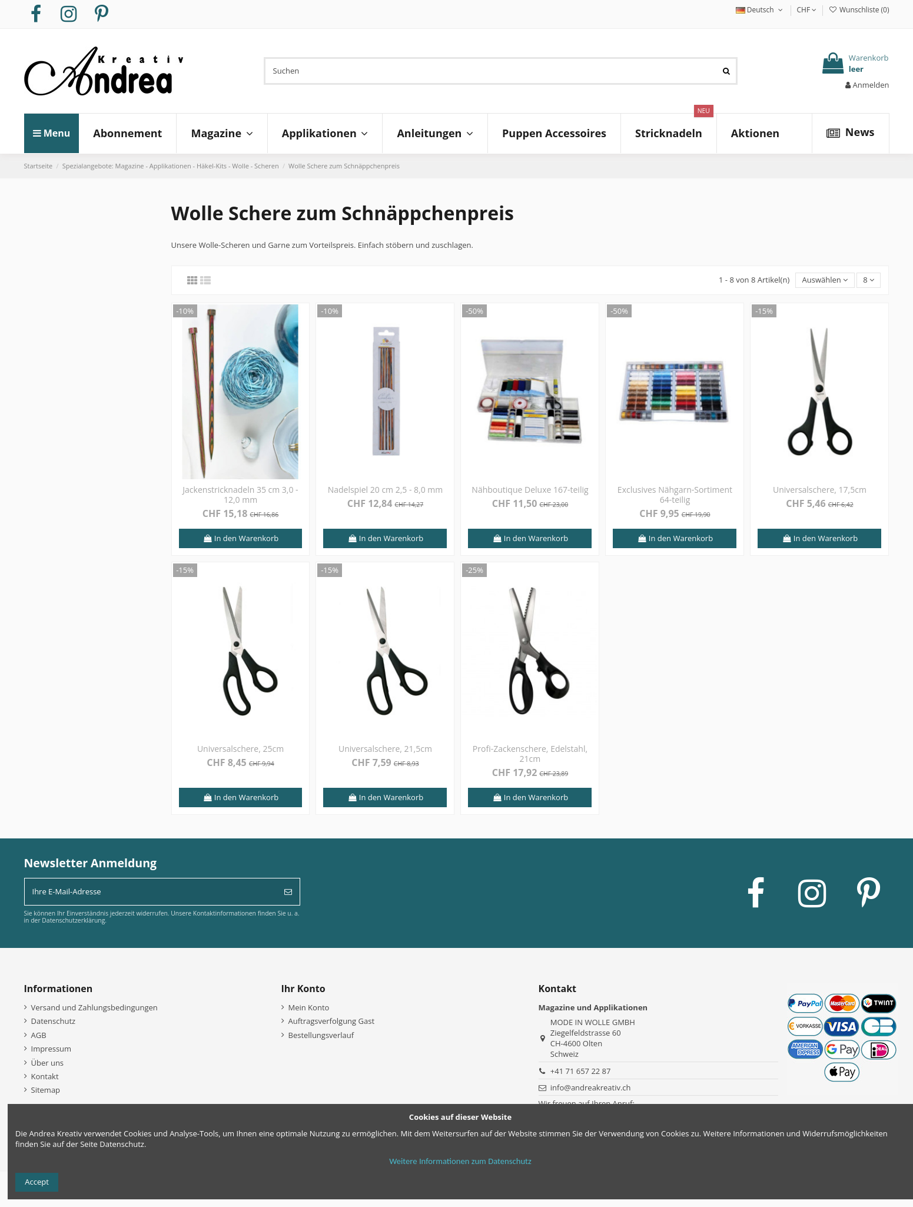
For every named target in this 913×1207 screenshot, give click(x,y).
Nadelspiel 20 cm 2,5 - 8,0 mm (385, 489)
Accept (37, 1181)
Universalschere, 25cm (240, 748)
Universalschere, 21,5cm (385, 748)
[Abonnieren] (288, 892)
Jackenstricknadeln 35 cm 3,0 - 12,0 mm (240, 494)
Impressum (51, 1048)
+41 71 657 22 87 (580, 1071)
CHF (806, 10)
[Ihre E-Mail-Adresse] (151, 892)
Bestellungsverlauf (321, 1035)
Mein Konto (309, 1007)
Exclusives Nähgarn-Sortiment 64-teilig (674, 494)
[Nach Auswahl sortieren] (824, 281)
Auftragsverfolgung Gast (331, 1021)
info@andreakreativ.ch (590, 1087)
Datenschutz (53, 1021)
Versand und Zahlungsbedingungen (94, 1007)
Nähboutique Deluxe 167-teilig (530, 489)
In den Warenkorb (240, 538)
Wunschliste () (858, 10)
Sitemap (46, 1090)
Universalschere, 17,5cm (819, 489)
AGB (39, 1035)
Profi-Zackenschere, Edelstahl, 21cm (530, 753)
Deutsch (760, 10)
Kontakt (45, 1076)
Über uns (47, 1062)
